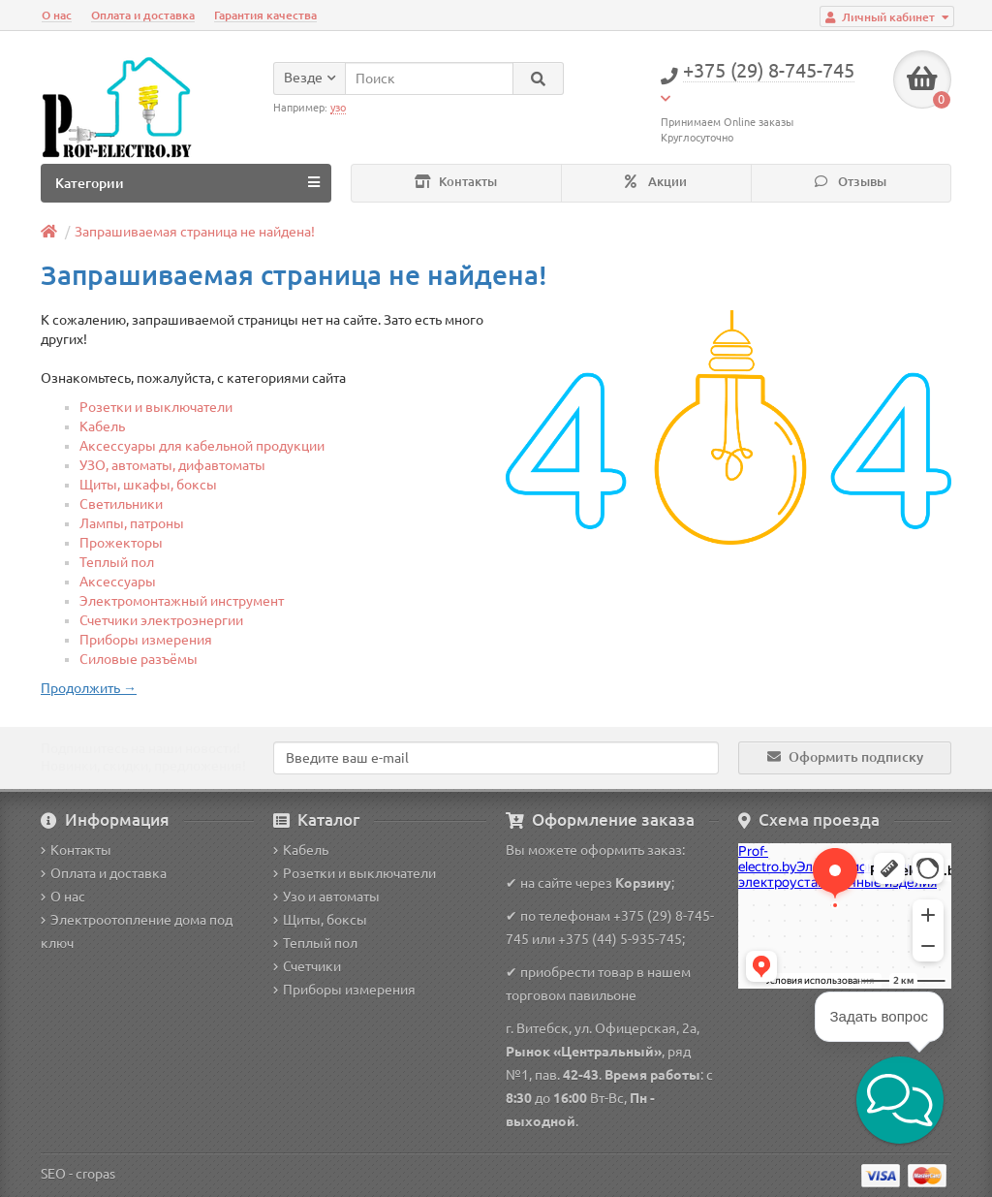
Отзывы (850, 181)
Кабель (102, 426)
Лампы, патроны (131, 523)
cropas (95, 1173)
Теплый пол (116, 562)
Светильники (121, 504)
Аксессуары (117, 581)
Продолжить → (89, 688)
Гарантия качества (265, 15)
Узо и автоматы (326, 896)
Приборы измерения (145, 639)
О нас (57, 15)
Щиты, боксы (320, 920)
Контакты (456, 181)
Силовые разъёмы (138, 659)
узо (338, 107)
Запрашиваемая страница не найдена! (195, 231)
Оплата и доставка (143, 15)
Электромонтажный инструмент (181, 601)
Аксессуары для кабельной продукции (202, 446)
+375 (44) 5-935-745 (620, 939)
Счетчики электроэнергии (161, 620)
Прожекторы (121, 543)
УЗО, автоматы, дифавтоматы (172, 465)
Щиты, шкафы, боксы (148, 484)
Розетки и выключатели (155, 407)
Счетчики (307, 966)
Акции (656, 181)
